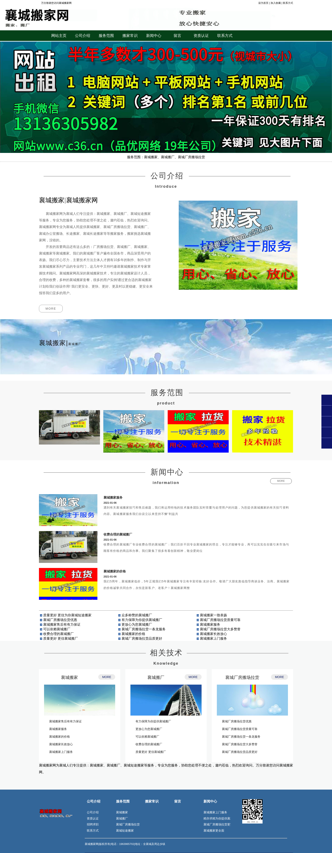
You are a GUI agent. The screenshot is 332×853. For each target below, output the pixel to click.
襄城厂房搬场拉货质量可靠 (220, 620)
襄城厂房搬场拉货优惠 (60, 620)
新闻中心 (210, 801)
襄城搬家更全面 (213, 830)
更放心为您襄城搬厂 (137, 624)
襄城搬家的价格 (115, 571)
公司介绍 (93, 801)
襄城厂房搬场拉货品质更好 (142, 638)
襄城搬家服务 (113, 497)
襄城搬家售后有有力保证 (61, 624)
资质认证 (93, 818)
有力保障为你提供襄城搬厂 (142, 620)
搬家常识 (152, 801)
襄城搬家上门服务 (213, 638)
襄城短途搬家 (125, 830)
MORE (51, 308)
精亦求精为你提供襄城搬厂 (221, 818)
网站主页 (58, 36)
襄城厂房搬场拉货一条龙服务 (144, 629)
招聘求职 (93, 824)
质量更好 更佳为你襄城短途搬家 (67, 615)
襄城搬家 (69, 677)
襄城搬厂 (155, 677)
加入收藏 (276, 2)
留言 (177, 801)
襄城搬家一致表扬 (213, 615)
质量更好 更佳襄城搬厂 (60, 638)
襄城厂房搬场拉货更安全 (219, 824)
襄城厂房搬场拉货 (242, 677)
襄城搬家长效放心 (213, 634)
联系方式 (288, 2)
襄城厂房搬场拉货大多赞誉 (220, 629)
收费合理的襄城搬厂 (118, 534)
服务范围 (123, 801)
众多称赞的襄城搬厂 (137, 615)
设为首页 (263, 2)
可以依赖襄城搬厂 (56, 629)
